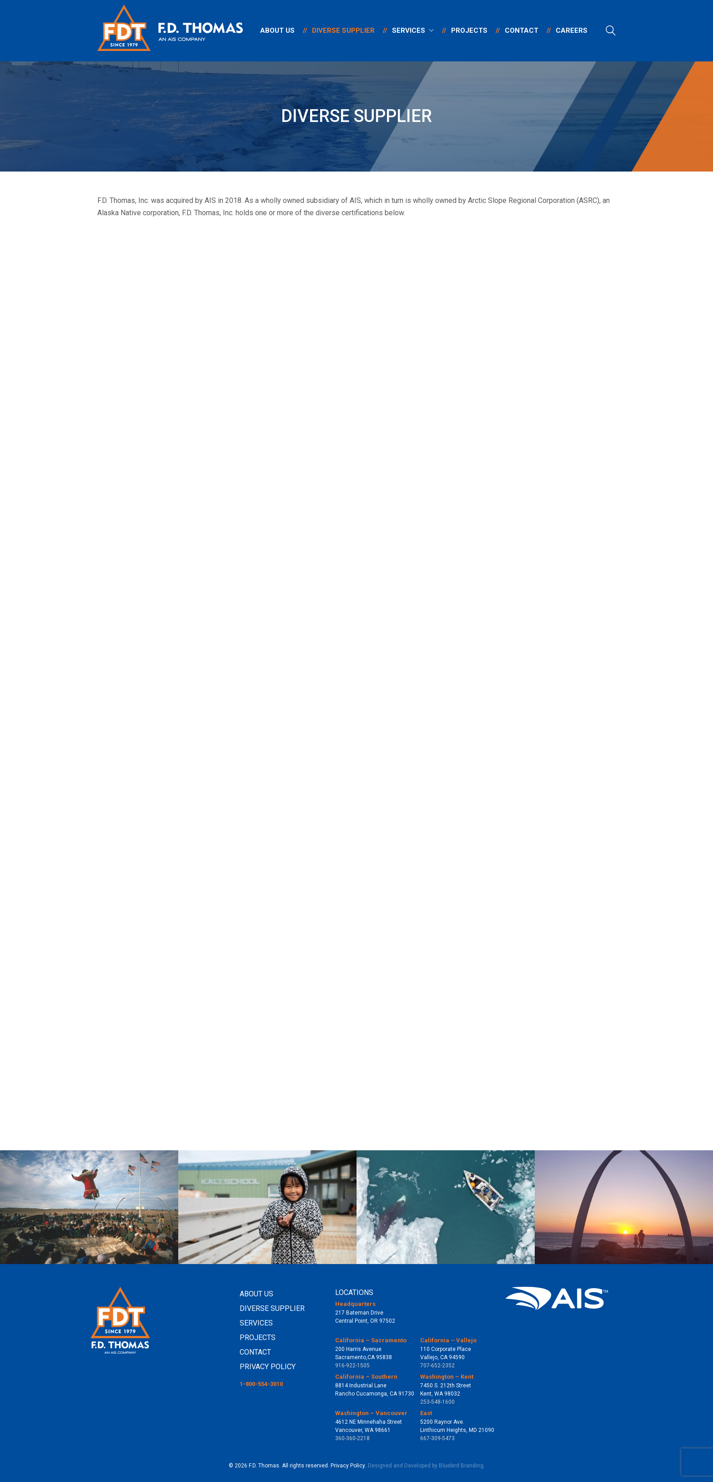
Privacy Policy (348, 1465)
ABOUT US (256, 1294)
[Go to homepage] (170, 31)
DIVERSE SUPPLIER (272, 1308)
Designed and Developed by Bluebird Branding (425, 1465)
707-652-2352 (437, 1365)
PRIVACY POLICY (268, 1366)
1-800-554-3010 (261, 1384)
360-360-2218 (352, 1438)
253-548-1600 (437, 1402)
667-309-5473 (437, 1438)
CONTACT (255, 1352)
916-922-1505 (352, 1365)
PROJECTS (258, 1337)
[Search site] (611, 31)
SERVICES (256, 1323)
